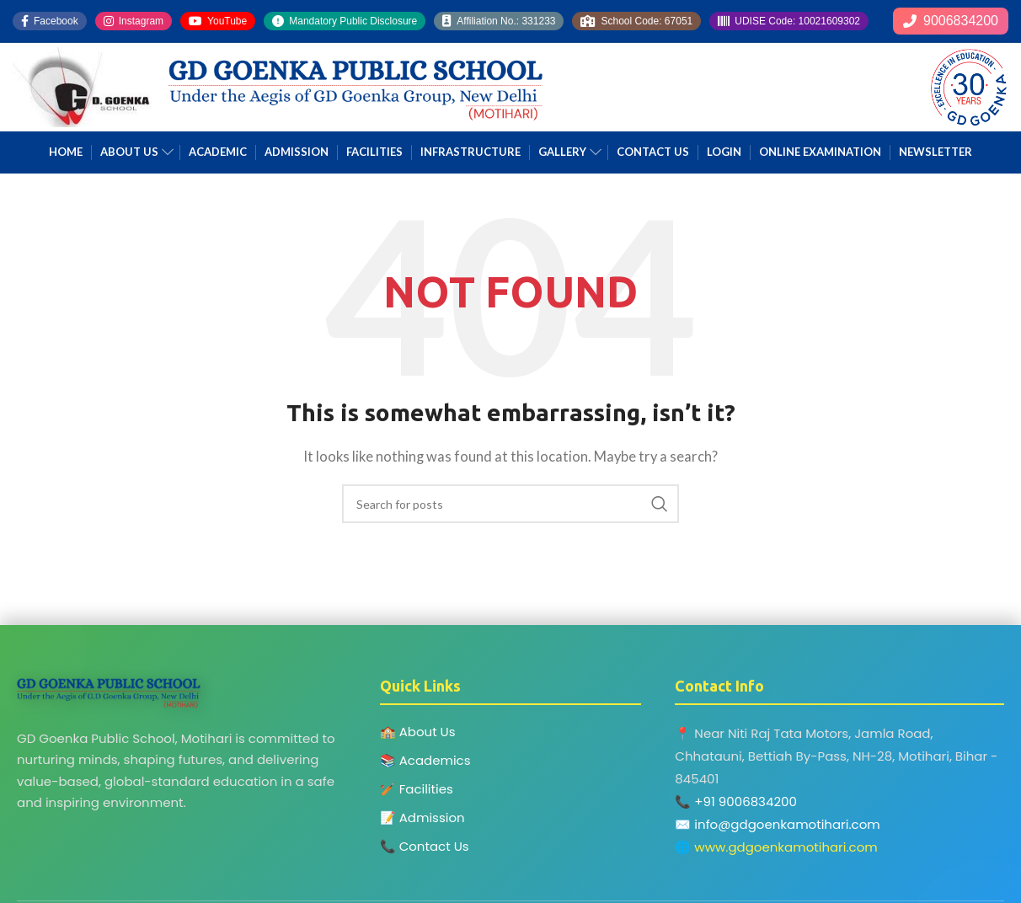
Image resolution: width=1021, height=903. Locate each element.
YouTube (218, 21)
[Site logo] (82, 85)
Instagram (133, 21)
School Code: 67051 (636, 21)
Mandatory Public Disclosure (344, 21)
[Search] (510, 503)
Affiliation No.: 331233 (498, 21)
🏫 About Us (418, 731)
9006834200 (950, 20)
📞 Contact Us (424, 846)
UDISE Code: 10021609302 (789, 21)
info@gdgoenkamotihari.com (786, 824)
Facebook (49, 21)
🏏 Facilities (416, 789)
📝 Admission (422, 817)
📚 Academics (425, 760)
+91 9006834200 (745, 801)
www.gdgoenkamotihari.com (785, 847)
